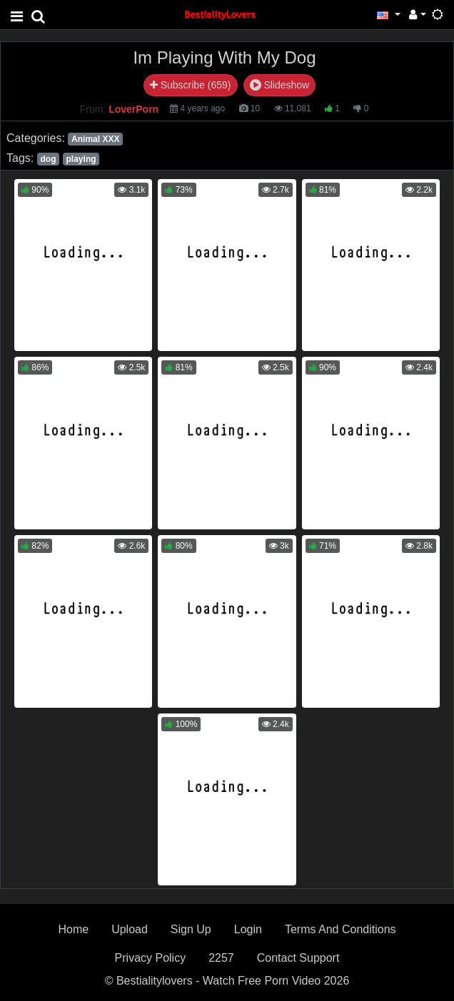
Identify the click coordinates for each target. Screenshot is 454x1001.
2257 (221, 958)
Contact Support (298, 958)
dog (48, 159)
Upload (129, 929)
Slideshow (280, 85)
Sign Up (191, 929)
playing (81, 159)
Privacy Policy (150, 958)
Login (248, 929)
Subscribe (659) (190, 85)
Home (73, 929)
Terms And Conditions (340, 929)
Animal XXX (95, 139)
